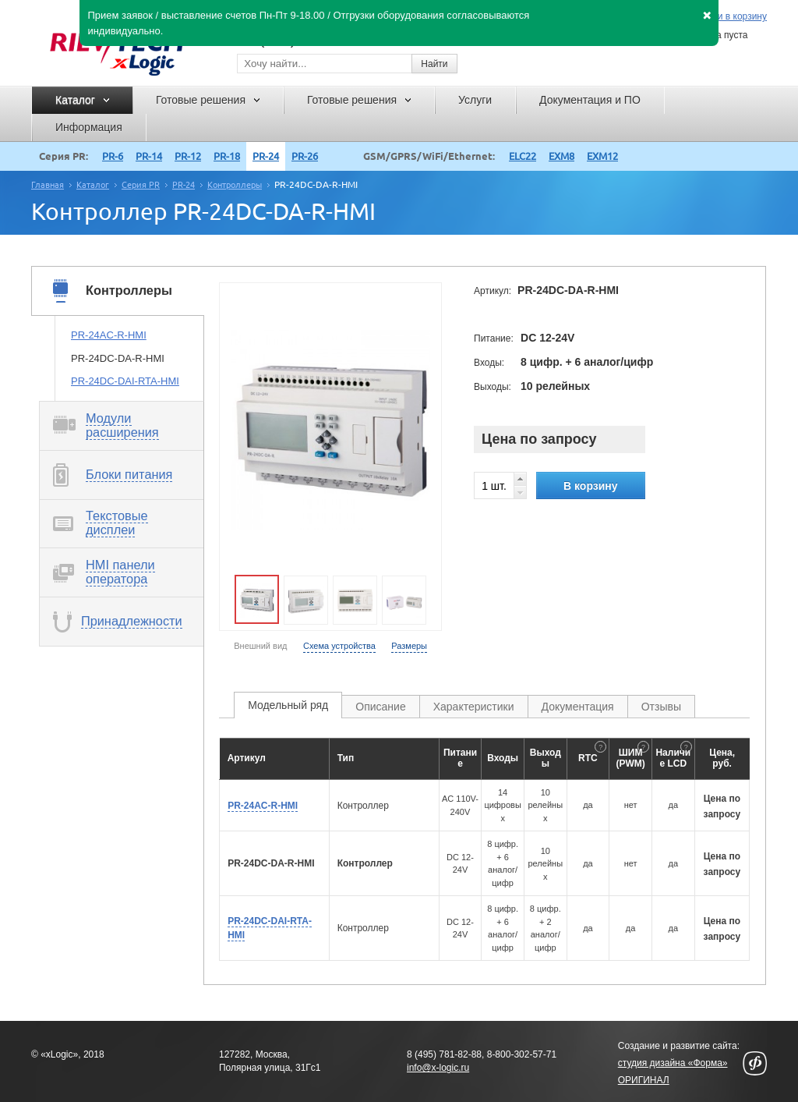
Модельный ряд (288, 705)
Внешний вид (260, 645)
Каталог (92, 185)
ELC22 (522, 156)
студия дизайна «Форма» (673, 1063)
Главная (47, 185)
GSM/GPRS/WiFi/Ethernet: (429, 156)
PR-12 (188, 156)
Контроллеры (234, 185)
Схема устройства (339, 645)
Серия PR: (63, 156)
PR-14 (149, 156)
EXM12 (602, 156)
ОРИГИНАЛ (643, 1080)
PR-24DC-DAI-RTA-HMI (125, 381)
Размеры (409, 645)
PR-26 (304, 156)
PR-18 (227, 156)
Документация (578, 706)
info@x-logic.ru (438, 1067)
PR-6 (112, 156)
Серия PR (141, 185)
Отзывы (661, 706)
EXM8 (561, 156)
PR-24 (265, 156)
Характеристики (473, 706)
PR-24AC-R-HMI (109, 335)
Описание (380, 706)
